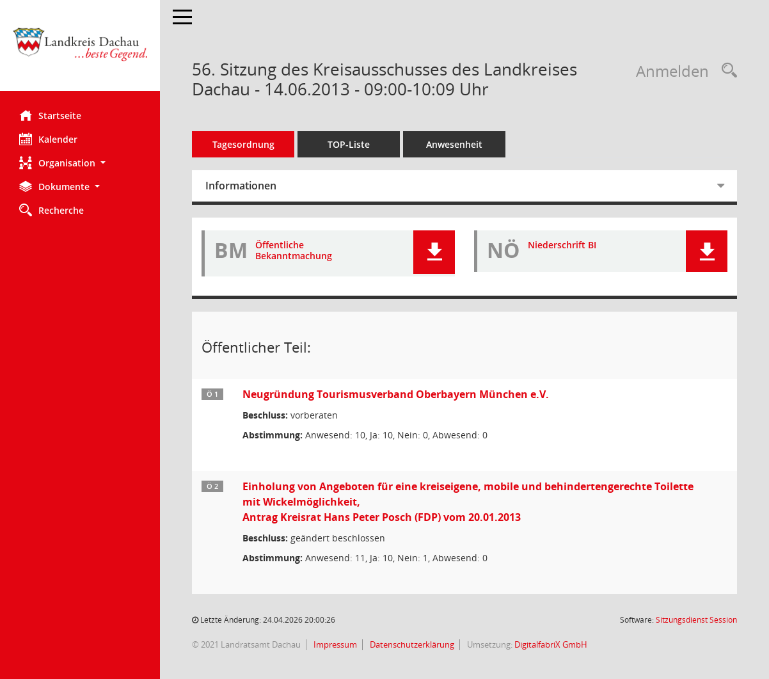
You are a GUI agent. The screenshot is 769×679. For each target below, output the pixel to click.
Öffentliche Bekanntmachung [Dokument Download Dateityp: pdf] (293, 251)
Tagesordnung (243, 144)
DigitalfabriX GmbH (550, 644)
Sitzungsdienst (696, 619)
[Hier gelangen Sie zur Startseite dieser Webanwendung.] (80, 50)
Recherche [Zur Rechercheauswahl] (51, 210)
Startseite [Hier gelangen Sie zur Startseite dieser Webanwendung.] (50, 115)
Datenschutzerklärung (411, 644)
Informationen (240, 186)
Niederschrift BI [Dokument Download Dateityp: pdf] (562, 245)
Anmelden (672, 70)
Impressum (334, 644)
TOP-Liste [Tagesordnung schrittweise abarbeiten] (349, 144)
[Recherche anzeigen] (726, 70)
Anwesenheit (454, 144)
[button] (80, 163)
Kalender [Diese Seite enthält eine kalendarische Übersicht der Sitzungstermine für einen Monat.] (48, 138)
